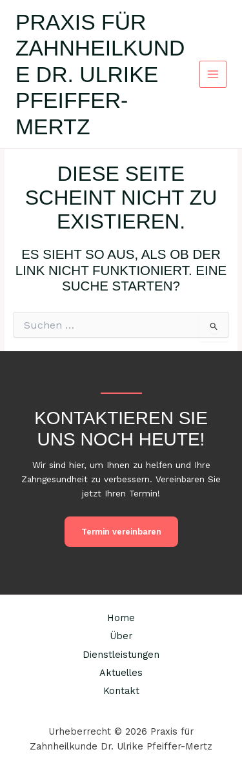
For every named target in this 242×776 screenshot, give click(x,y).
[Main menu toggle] (213, 74)
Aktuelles (121, 673)
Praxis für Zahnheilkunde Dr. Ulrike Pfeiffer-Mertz (100, 74)
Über (121, 636)
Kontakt (121, 691)
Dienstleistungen (121, 654)
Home (121, 618)
